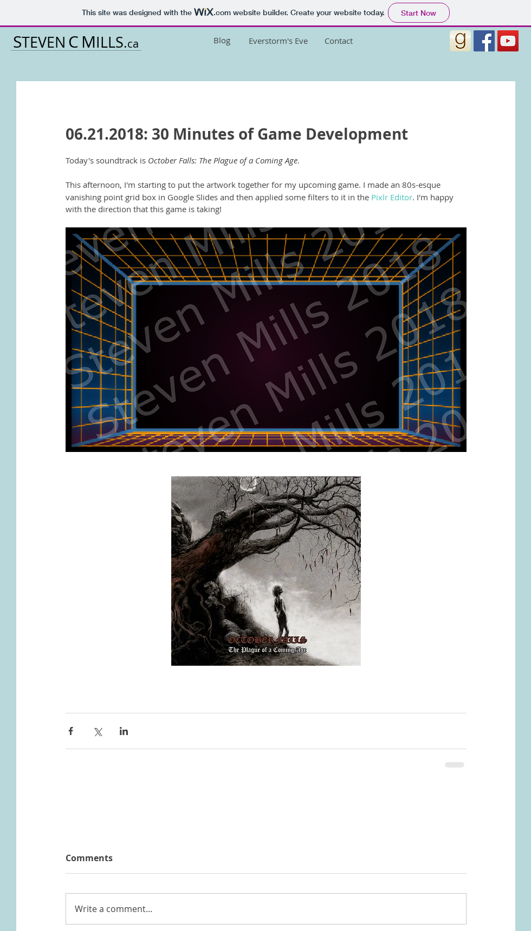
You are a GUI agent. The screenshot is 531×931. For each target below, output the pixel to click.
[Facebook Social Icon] (484, 40)
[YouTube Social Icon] (508, 40)
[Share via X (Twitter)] (97, 731)
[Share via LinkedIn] (124, 731)
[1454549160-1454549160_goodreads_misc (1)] (460, 40)
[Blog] (221, 40)
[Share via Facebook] (71, 731)
